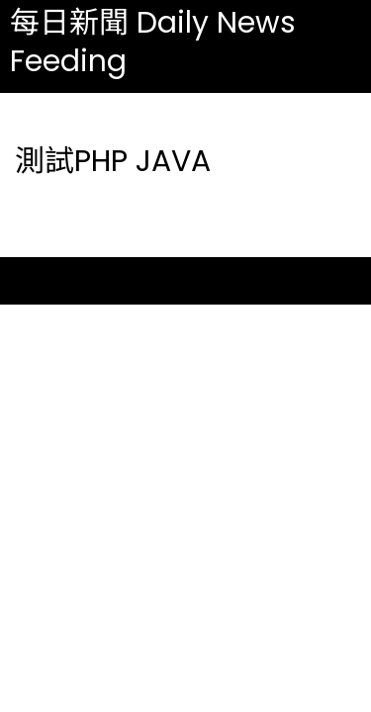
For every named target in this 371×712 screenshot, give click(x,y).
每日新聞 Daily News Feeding (153, 42)
